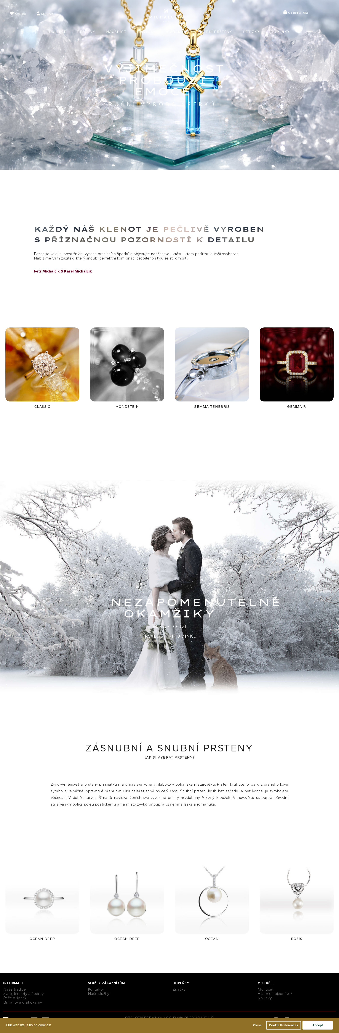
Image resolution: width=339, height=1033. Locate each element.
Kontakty (96, 989)
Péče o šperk (14, 998)
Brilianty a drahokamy (22, 1002)
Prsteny (86, 32)
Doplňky (280, 32)
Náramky (177, 32)
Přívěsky (146, 32)
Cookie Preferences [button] (283, 1025)
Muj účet (265, 989)
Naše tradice (14, 989)
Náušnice (116, 32)
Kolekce (57, 32)
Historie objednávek (275, 993)
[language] (17, 14)
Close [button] (257, 1025)
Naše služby (98, 993)
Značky (179, 989)
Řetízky (251, 32)
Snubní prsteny (215, 32)
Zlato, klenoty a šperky (23, 993)
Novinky (264, 998)
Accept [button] (317, 1025)
